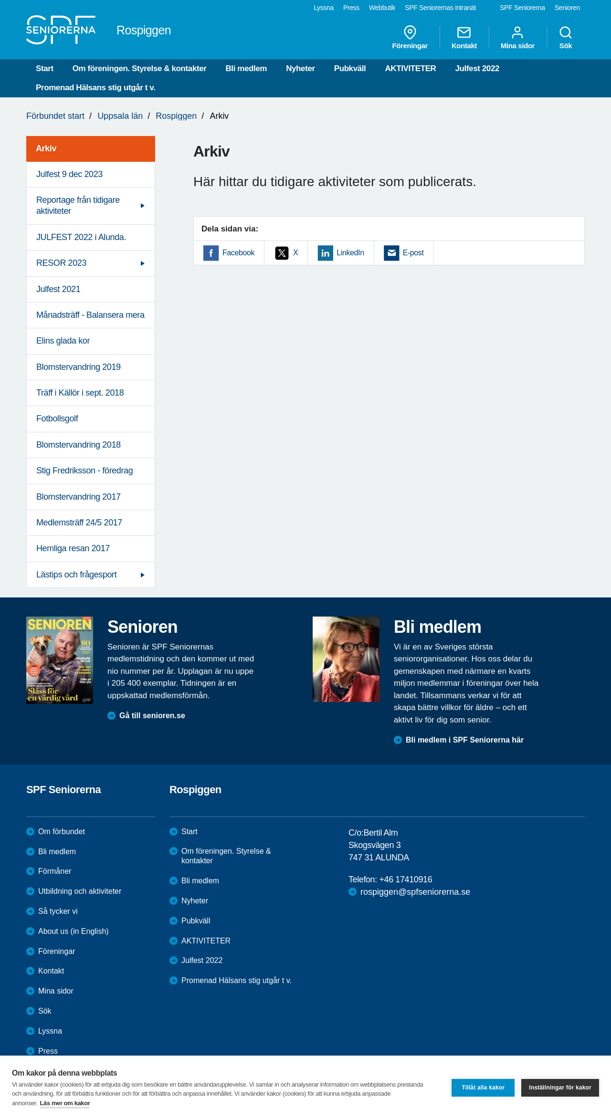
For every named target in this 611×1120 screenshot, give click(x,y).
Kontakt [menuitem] (464, 37)
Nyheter (300, 68)
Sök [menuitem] (565, 37)
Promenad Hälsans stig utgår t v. (95, 87)
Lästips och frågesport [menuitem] (76, 574)
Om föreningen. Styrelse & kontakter (140, 68)
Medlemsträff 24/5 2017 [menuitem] (79, 522)
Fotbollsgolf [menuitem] (57, 418)
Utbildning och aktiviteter (79, 891)
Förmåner (54, 871)
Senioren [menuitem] (567, 7)
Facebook (238, 253)
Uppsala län (120, 116)
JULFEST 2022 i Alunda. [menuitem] (81, 237)
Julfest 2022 (477, 68)
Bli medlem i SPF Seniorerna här (465, 740)
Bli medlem (246, 68)
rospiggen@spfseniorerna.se (415, 892)
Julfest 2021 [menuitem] (58, 289)
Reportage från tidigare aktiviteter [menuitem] (78, 205)
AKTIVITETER (410, 68)
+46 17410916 (405, 879)
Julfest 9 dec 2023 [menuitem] (69, 174)
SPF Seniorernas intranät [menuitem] (440, 7)
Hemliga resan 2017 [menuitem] (73, 548)
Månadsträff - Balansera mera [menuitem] (90, 315)
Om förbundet (61, 831)
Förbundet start (55, 116)
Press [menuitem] (351, 7)
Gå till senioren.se (152, 716)
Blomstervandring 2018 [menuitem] (78, 445)
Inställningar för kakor (560, 1087)
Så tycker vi (58, 911)
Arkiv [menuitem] (46, 148)
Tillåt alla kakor (483, 1087)
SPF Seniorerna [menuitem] (522, 7)
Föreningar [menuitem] (410, 37)
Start (44, 68)
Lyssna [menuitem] (324, 7)
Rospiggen (176, 116)
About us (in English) (73, 931)
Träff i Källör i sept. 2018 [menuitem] (80, 393)
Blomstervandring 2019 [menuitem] (78, 367)
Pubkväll (350, 68)
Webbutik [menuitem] (382, 7)
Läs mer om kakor (65, 1103)
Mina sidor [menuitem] (518, 37)
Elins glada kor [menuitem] (63, 340)
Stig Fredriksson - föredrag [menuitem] (84, 470)
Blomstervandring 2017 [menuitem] (78, 497)
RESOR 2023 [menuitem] (61, 263)
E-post (413, 253)
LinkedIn (350, 253)
